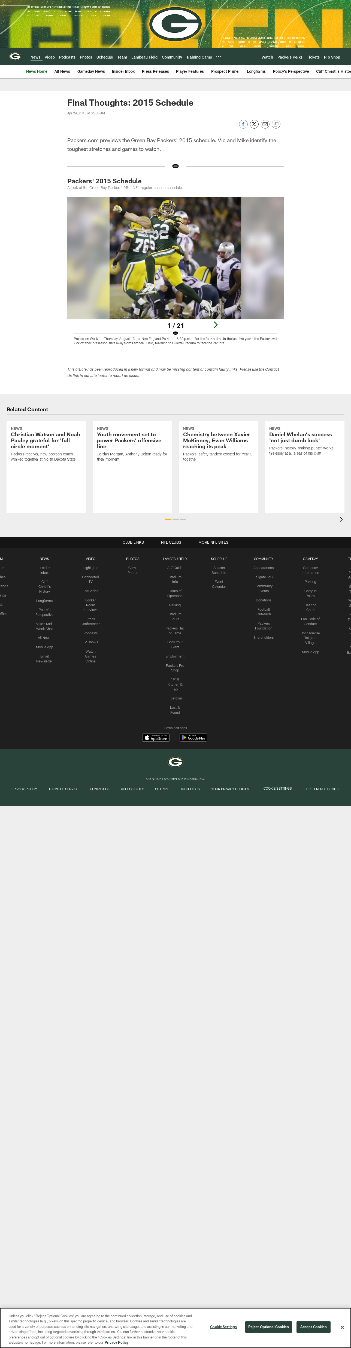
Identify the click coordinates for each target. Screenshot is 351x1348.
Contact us (97, 790)
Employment (174, 653)
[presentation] (342, 520)
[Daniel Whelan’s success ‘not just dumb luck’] (304, 464)
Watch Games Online (91, 653)
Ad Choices (199, 790)
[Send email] (265, 127)
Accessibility (134, 788)
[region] (175, 1328)
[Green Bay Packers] (175, 762)
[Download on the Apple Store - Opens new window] (156, 738)
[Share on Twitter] (254, 127)
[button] (168, 519)
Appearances (262, 568)
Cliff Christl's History (46, 585)
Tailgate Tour (262, 577)
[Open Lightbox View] (175, 274)
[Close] (342, 1328)
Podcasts (91, 630)
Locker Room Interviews (91, 603)
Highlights (91, 568)
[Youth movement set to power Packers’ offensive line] (132, 467)
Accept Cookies (313, 1327)
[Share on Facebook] (243, 127)
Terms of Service (60, 790)
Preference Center (328, 790)
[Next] (215, 324)
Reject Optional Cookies (268, 1327)
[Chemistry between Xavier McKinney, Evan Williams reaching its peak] (218, 467)
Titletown (175, 693)
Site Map (168, 790)
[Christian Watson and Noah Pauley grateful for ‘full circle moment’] (46, 467)
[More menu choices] (218, 56)
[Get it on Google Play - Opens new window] (193, 740)
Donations (262, 599)
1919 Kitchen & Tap (175, 680)
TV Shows (91, 639)
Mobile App (46, 644)
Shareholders (262, 635)
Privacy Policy (19, 790)
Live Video (91, 590)
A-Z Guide (174, 568)
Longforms (46, 599)
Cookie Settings (285, 790)
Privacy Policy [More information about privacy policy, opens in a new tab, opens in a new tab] (117, 1342)
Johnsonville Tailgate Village (308, 635)
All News (46, 635)
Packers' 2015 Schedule (104, 181)
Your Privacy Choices (240, 790)
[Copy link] (276, 124)
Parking (174, 603)
